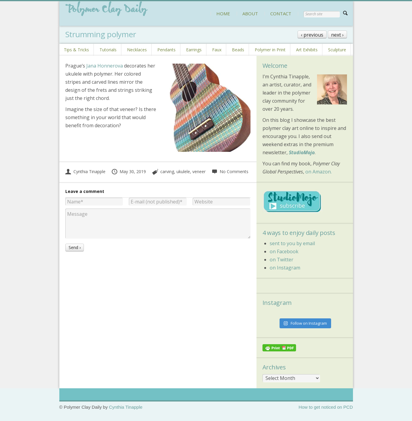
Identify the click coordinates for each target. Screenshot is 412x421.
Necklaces (137, 50)
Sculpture (337, 50)
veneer (199, 171)
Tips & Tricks (76, 50)
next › (337, 35)
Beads (238, 50)
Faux (216, 50)
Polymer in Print (270, 50)
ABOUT (250, 14)
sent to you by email (292, 243)
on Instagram (285, 267)
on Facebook (284, 251)
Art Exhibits (307, 50)
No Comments (230, 171)
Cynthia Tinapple (85, 171)
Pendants (166, 50)
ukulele (183, 171)
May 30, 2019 (128, 171)
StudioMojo (302, 152)
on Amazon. (318, 171)
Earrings (194, 50)
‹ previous (312, 35)
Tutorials (108, 50)
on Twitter (281, 259)
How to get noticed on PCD (326, 407)
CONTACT (280, 14)
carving (167, 171)
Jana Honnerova (104, 65)
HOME (223, 14)
